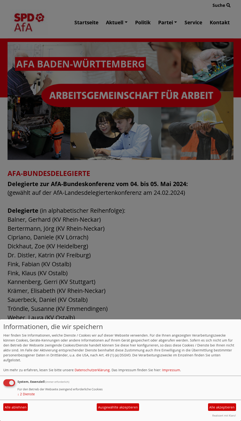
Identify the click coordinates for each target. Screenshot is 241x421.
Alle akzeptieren (222, 407)
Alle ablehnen (16, 407)
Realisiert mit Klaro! (224, 415)
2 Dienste (26, 394)
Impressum (171, 370)
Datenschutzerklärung (92, 370)
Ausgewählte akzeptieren (118, 407)
